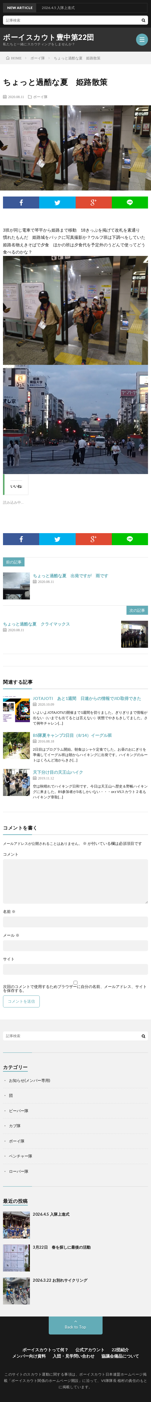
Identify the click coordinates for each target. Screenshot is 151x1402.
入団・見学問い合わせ (73, 1355)
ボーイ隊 (40, 96)
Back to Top (75, 1327)
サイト (9, 959)
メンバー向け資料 (29, 1355)
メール (11, 935)
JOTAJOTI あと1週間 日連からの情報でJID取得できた (87, 698)
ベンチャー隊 (20, 1156)
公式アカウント (90, 1349)
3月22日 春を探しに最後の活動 (62, 1247)
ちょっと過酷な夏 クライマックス (36, 623)
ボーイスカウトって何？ (45, 1349)
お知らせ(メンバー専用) (29, 1080)
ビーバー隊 (18, 1110)
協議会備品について (120, 1355)
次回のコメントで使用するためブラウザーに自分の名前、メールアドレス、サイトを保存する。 (75, 988)
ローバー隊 (18, 1171)
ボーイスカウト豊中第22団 (48, 37)
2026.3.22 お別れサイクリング (60, 1280)
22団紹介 (120, 1349)
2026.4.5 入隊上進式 (51, 1214)
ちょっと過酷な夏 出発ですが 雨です (70, 575)
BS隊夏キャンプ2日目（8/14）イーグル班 (72, 735)
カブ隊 (15, 1125)
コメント (11, 854)
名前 (9, 912)
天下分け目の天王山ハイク (58, 772)
